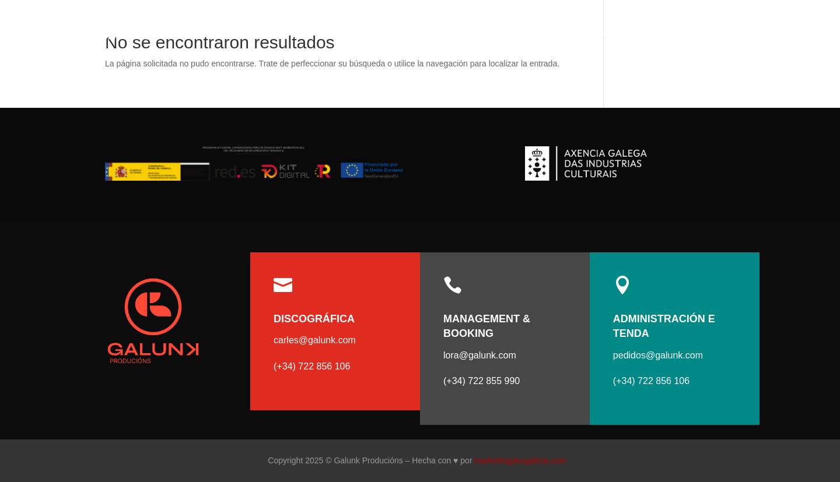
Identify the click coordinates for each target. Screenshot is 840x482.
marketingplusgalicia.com (520, 460)
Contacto (754, 32)
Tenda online (688, 32)
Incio (568, 32)
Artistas (613, 32)
